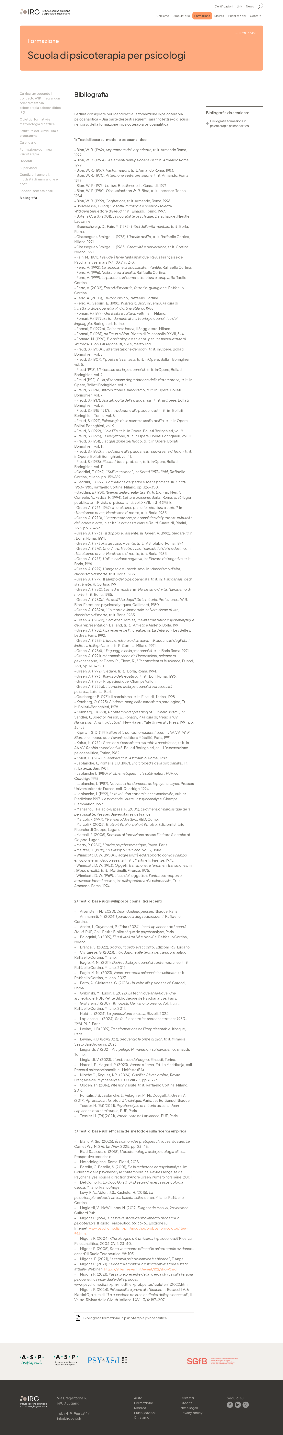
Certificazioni (224, 6)
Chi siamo (162, 15)
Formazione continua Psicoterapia (36, 152)
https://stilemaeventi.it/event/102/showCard (142, 1269)
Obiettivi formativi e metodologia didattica (37, 122)
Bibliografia (28, 200)
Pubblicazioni (237, 15)
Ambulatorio (182, 15)
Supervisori (28, 169)
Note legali (189, 1406)
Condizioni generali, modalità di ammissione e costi (39, 181)
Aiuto (138, 1396)
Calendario (28, 143)
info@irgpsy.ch (69, 1416)
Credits (186, 1401)
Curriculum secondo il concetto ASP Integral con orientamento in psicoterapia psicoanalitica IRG (40, 103)
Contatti (255, 15)
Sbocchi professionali (36, 193)
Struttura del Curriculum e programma (39, 134)
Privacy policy (192, 1411)
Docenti (26, 162)
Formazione (202, 15)
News (250, 6)
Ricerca (219, 15)
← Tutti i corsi (244, 33)
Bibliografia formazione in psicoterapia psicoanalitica (128, 1318)
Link (239, 6)
